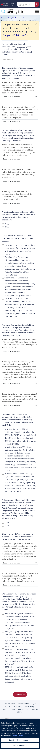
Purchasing (29, 706)
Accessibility (17, 706)
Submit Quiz (20, 694)
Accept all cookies (20, 745)
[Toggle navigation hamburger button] (37, 11)
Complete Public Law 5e (15, 35)
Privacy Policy (10, 704)
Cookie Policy (23, 704)
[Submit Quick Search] (37, 4)
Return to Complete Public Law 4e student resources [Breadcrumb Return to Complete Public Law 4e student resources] (19, 18)
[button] (5, 4)
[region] (20, 734)
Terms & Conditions (20, 709)
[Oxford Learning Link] (17, 11)
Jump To (12, 4)
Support (6, 709)
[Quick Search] (26, 4)
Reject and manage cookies (20, 740)
